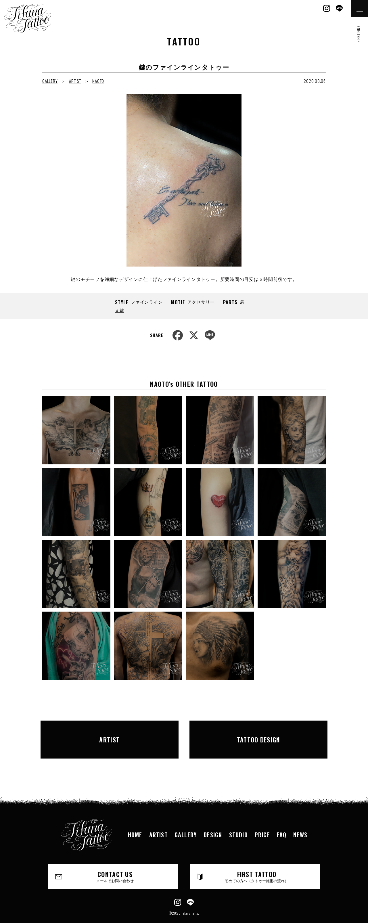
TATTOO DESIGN (258, 732)
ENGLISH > (359, 34)
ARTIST (75, 81)
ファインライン (146, 301)
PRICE (262, 820)
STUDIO (238, 820)
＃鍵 (119, 310)
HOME (135, 820)
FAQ (282, 820)
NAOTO (98, 81)
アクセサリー (201, 301)
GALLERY (49, 81)
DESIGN (213, 820)
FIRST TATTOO (257, 862)
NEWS (300, 820)
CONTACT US (115, 862)
